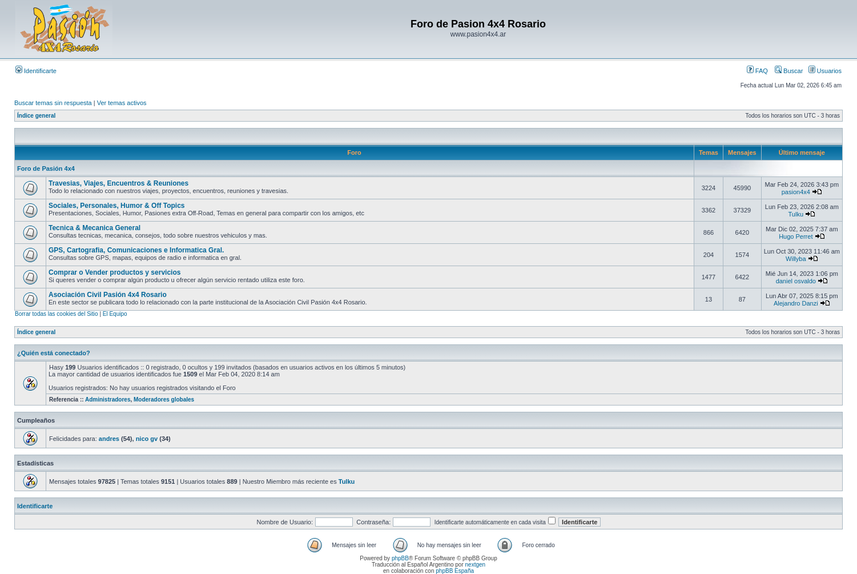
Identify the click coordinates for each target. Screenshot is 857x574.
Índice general (36, 116)
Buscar (789, 70)
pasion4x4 (796, 191)
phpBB (400, 558)
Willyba (796, 258)
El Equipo (115, 314)
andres (109, 438)
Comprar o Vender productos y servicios (114, 272)
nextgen (475, 564)
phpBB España (455, 571)
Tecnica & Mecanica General (94, 228)
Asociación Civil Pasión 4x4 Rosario (108, 295)
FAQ (757, 70)
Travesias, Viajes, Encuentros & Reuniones (118, 183)
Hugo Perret (795, 236)
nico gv (147, 438)
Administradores (107, 399)
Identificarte (36, 70)
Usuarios (825, 70)
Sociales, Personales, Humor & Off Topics (117, 206)
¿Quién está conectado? (53, 353)
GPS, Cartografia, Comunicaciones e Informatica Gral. (136, 250)
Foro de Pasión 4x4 (46, 168)
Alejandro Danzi (796, 303)
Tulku (796, 214)
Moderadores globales (164, 399)
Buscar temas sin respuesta (53, 102)
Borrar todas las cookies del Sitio (56, 314)
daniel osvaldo (796, 281)
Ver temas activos (122, 102)
